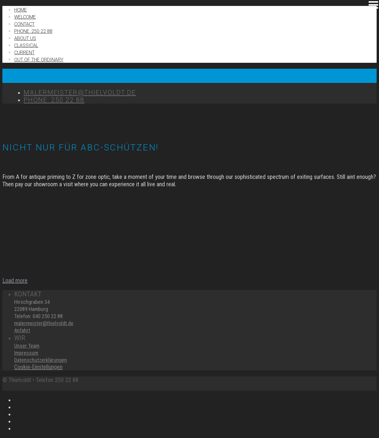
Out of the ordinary (38, 59)
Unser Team (26, 346)
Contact (24, 24)
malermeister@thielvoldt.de (43, 323)
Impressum (26, 353)
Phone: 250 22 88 (33, 31)
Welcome (25, 17)
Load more (15, 280)
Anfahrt (22, 330)
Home (20, 10)
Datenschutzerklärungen (40, 360)
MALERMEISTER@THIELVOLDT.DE (80, 92)
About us (25, 38)
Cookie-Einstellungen (38, 366)
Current (24, 52)
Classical (26, 45)
